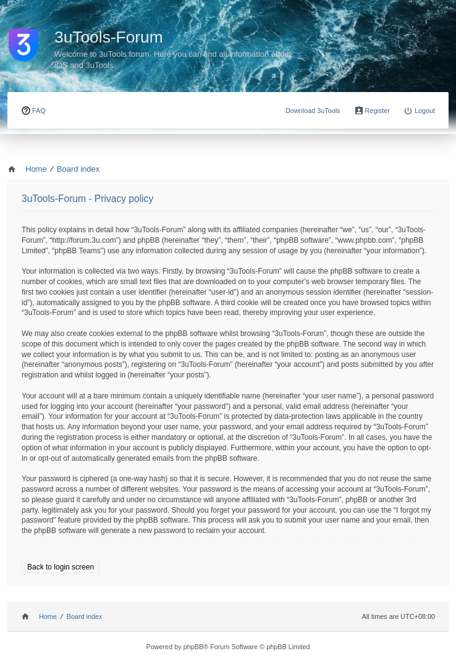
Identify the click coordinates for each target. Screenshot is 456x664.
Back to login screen (60, 567)
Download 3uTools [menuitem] (312, 110)
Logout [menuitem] (425, 110)
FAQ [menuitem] (39, 110)
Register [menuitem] (377, 110)
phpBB (194, 646)
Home (48, 616)
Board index (85, 616)
